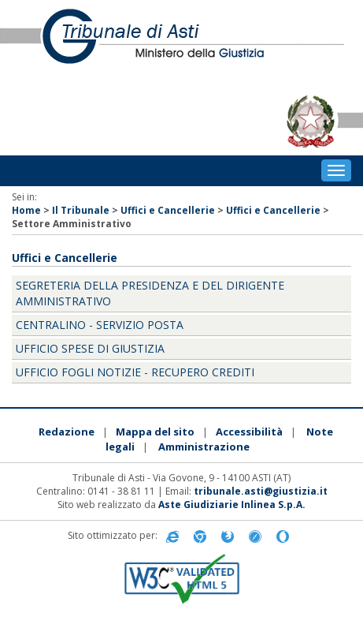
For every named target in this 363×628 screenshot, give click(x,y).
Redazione (66, 431)
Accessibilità (249, 431)
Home (26, 210)
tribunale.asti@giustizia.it (261, 491)
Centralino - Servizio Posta (99, 324)
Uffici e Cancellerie (167, 210)
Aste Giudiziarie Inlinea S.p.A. (232, 504)
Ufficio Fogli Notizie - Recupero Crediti (135, 371)
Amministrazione (204, 446)
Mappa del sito (155, 431)
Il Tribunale (80, 210)
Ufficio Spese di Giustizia (90, 348)
